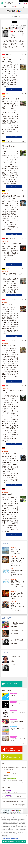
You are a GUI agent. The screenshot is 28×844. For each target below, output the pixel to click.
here (8, 820)
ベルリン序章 (7, 494)
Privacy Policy (5, 836)
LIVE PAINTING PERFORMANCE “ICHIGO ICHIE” (12, 801)
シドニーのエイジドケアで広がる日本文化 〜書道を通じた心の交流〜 (17, 623)
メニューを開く (15, 16)
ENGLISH (23, 25)
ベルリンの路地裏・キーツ (12, 243)
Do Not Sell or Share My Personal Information (14, 841)
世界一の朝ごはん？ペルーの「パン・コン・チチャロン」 (17, 640)
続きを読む (14, 89)
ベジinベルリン (8, 304)
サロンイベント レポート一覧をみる (19, 804)
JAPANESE (15, 25)
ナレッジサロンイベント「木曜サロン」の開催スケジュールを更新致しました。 (13, 774)
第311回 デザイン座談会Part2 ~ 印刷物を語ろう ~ (13, 796)
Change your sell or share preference (10, 838)
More (13, 674)
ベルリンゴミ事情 (9, 345)
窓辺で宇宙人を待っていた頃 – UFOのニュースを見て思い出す (17, 582)
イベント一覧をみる (21, 743)
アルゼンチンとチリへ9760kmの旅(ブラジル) (12, 780)
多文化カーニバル (9, 453)
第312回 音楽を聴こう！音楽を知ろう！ (10, 792)
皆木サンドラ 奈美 (15, 656)
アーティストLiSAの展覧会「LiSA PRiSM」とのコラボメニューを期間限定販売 (14, 768)
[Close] (26, 815)
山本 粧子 (13, 665)
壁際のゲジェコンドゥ (10, 99)
